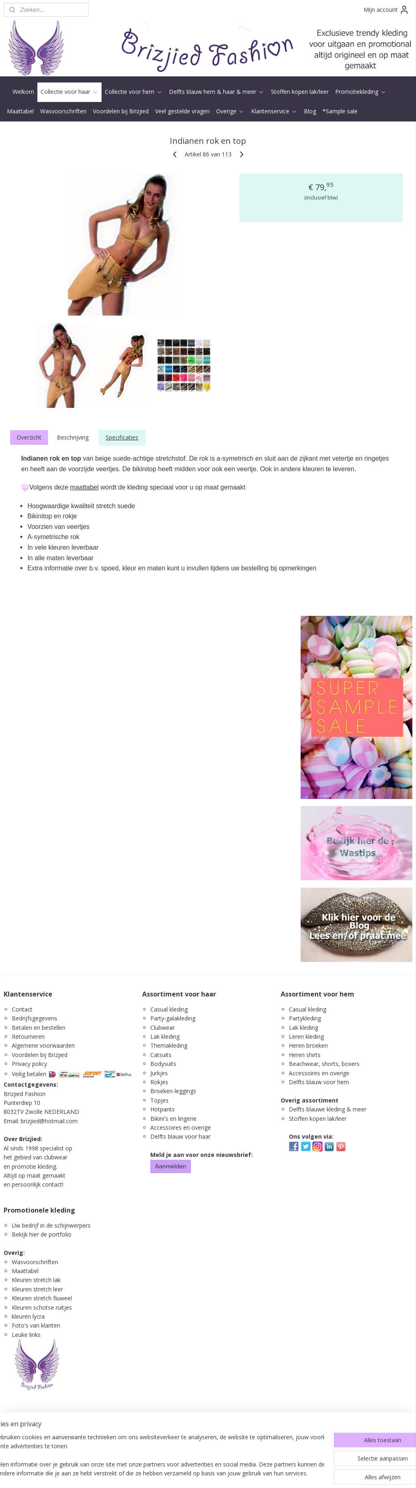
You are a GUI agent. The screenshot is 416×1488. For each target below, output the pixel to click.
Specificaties (122, 437)
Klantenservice (274, 111)
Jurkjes (159, 1073)
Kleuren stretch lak (36, 1280)
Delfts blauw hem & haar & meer (216, 91)
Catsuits (160, 1055)
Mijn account (386, 10)
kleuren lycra (28, 1316)
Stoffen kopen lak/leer (300, 91)
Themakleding (169, 1045)
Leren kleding (306, 1036)
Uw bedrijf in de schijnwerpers (51, 1225)
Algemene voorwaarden (43, 1045)
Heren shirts (305, 1055)
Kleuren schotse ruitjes (42, 1307)
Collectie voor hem (133, 91)
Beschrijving (73, 437)
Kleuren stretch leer (37, 1289)
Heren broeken (308, 1045)
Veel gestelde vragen (182, 111)
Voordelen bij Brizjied (121, 111)
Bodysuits (163, 1064)
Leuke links (26, 1335)
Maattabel (20, 111)
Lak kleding (165, 1036)
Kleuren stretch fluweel (42, 1298)
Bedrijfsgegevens (34, 1018)
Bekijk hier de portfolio (42, 1234)
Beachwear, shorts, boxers (324, 1064)
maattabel (84, 487)
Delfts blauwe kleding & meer (327, 1109)
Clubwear (162, 1027)
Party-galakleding (172, 1018)
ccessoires (306, 1073)
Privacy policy (29, 1064)
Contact (22, 1009)
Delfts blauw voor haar (180, 1136)
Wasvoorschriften (63, 111)
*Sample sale (340, 111)
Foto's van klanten (36, 1325)
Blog (310, 111)
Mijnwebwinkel (298, 1473)
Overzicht (29, 437)
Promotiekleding (360, 91)
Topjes (159, 1100)
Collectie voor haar (69, 91)
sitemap (179, 1473)
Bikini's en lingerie (173, 1118)
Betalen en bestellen (38, 1027)
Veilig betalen (29, 1074)
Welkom (23, 91)
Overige (230, 111)
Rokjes (159, 1082)
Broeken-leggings (173, 1091)
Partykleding (305, 1018)
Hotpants (162, 1109)
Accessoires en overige (180, 1127)
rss (196, 1473)
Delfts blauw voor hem (319, 1082)
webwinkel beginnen (227, 1473)
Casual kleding (169, 1009)
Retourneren (28, 1036)
